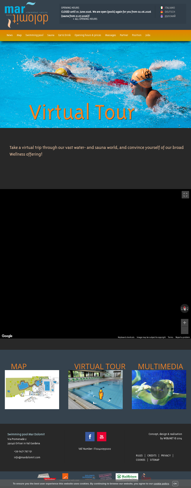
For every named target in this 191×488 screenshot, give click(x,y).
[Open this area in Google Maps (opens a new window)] (7, 336)
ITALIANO (170, 7)
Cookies (140, 459)
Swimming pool (34, 35)
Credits (151, 455)
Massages (110, 35)
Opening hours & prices (88, 35)
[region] (95, 264)
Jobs (147, 35)
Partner (124, 35)
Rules (139, 455)
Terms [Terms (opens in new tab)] (170, 337)
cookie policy (161, 483)
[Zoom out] (184, 330)
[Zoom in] (184, 322)
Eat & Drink (64, 35)
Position (136, 35)
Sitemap (154, 459)
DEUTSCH (170, 11)
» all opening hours (85, 19)
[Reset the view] (184, 308)
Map (19, 35)
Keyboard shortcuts (126, 337)
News (10, 35)
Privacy (166, 455)
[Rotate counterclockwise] (181, 308)
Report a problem (183, 337)
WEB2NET (169, 438)
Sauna (50, 35)
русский (170, 16)
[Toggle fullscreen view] (185, 194)
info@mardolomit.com (27, 457)
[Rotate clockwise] (188, 308)
